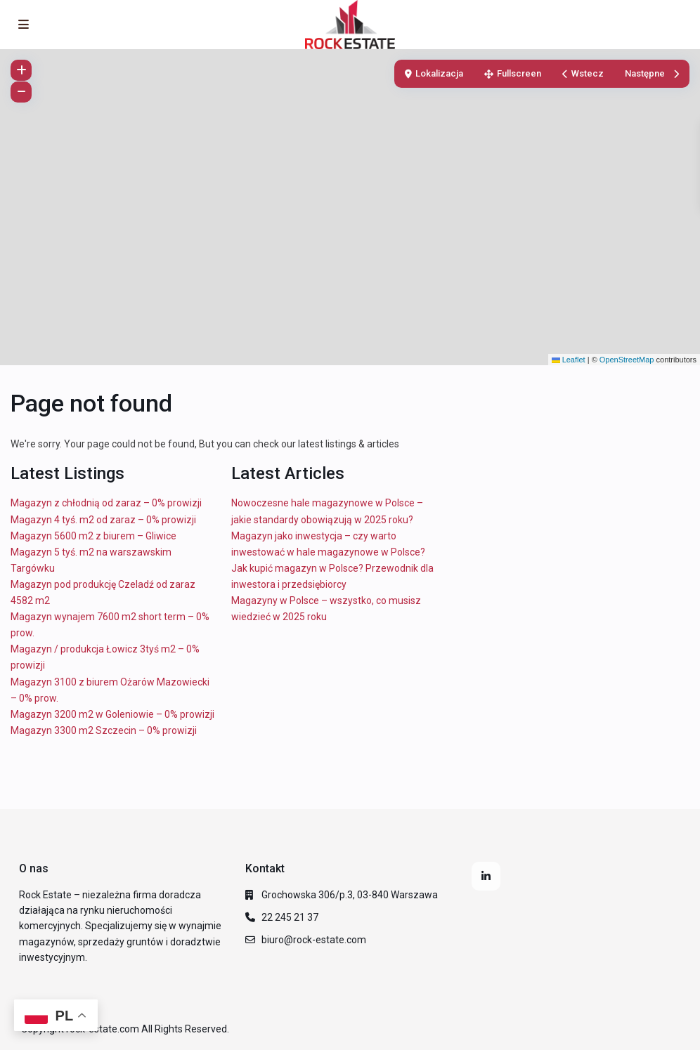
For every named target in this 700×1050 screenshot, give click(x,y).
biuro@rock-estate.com (313, 939)
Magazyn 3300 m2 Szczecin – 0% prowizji (104, 730)
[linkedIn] (486, 876)
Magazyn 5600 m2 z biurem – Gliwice (93, 536)
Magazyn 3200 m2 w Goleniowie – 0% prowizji (112, 714)
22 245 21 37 (289, 917)
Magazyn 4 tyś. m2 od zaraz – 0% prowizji (103, 519)
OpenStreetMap (626, 359)
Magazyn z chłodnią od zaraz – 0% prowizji (106, 502)
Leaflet (568, 359)
